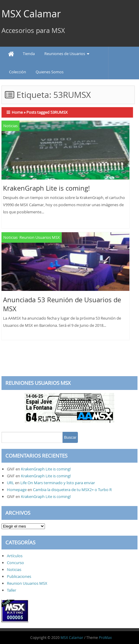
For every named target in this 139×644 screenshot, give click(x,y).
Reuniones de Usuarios (64, 53)
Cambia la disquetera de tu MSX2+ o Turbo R (72, 489)
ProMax (105, 637)
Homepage (17, 489)
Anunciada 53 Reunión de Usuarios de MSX (62, 304)
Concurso (15, 562)
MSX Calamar (31, 13)
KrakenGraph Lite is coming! (46, 188)
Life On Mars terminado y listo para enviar (57, 482)
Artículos (14, 555)
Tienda (29, 53)
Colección (17, 72)
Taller (11, 590)
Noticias (10, 125)
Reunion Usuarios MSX (39, 237)
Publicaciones (19, 576)
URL (10, 482)
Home (17, 112)
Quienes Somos (50, 72)
